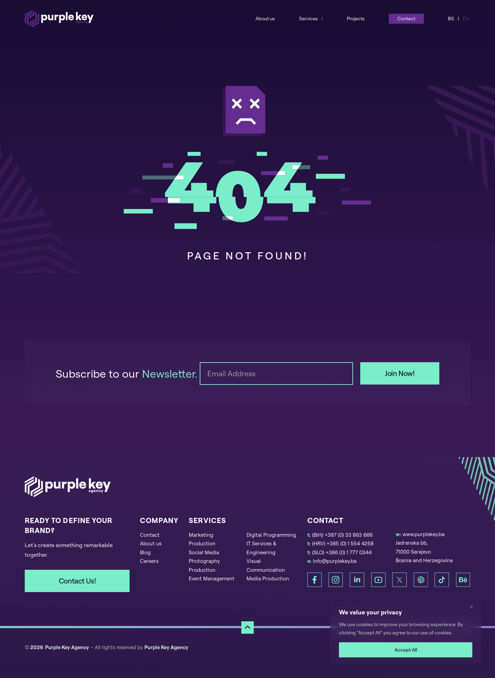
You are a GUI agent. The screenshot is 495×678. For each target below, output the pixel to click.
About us (265, 18)
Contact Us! (77, 580)
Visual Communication (265, 565)
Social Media (204, 552)
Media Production (267, 578)
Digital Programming (271, 535)
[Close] (474, 607)
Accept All (406, 650)
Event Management (211, 578)
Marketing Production (202, 539)
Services (308, 18)
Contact (406, 18)
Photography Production (204, 565)
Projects (356, 18)
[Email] (276, 373)
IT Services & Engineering (261, 548)
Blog (145, 552)
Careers (149, 561)
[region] (405, 632)
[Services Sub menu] (322, 18)
